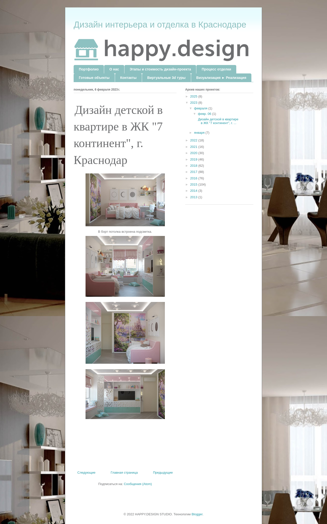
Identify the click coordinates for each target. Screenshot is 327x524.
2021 (194, 147)
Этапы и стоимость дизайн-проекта (160, 69)
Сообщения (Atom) (138, 484)
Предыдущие (163, 472)
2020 (194, 153)
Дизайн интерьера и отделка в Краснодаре (160, 24)
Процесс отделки (216, 69)
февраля (201, 108)
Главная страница (124, 472)
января (200, 132)
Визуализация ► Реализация (221, 78)
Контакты (128, 78)
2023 (194, 102)
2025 (194, 96)
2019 (194, 159)
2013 (194, 197)
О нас (114, 69)
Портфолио (89, 69)
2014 (194, 191)
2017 (194, 172)
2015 (194, 184)
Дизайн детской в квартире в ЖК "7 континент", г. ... (217, 121)
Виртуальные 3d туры (166, 78)
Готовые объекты (94, 78)
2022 (194, 140)
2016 (194, 178)
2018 (194, 165)
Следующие (86, 472)
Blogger (197, 514)
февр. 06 (205, 114)
